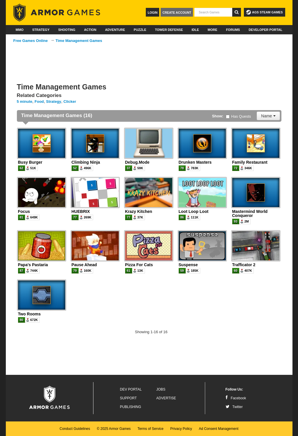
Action (90, 29)
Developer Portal (265, 29)
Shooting (66, 29)
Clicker (69, 101)
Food (39, 101)
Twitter (234, 407)
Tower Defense (169, 29)
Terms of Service (150, 429)
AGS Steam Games (264, 12)
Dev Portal (131, 389)
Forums (233, 29)
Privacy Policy (181, 429)
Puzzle (140, 29)
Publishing (130, 407)
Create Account (176, 12)
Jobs (160, 389)
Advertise (166, 398)
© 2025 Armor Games (114, 429)
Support (128, 398)
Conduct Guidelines (75, 429)
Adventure (115, 29)
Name (268, 116)
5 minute (24, 101)
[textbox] (213, 12)
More (212, 29)
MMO (20, 29)
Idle (195, 29)
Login (152, 12)
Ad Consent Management (218, 429)
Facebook (236, 398)
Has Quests (238, 116)
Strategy (40, 29)
